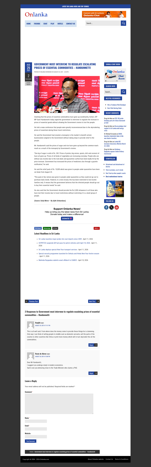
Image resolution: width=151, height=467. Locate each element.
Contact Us (109, 459)
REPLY (97, 228)
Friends (37, 23)
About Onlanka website (96, 459)
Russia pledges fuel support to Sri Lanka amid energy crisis (115, 128)
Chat (45, 23)
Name (27, 418)
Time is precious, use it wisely (114, 170)
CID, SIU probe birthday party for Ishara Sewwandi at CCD (114, 120)
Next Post (92, 301)
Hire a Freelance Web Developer (116, 104)
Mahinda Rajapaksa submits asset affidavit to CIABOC (58, 260)
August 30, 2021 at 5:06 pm (42, 356)
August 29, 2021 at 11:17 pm (42, 325)
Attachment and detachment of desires (115, 165)
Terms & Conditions (121, 459)
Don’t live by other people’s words (116, 173)
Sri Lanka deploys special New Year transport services (58, 250)
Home (29, 23)
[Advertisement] (75, 44)
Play (52, 23)
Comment (29, 392)
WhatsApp (47, 228)
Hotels (60, 23)
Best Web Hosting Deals (114, 108)
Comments (28, 79)
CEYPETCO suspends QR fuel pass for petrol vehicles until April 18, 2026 (64, 243)
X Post (55, 228)
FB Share (38, 228)
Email (27, 425)
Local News (28, 83)
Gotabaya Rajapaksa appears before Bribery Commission (114, 151)
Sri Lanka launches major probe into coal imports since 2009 (60, 239)
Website (28, 433)
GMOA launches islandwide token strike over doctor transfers (113, 135)
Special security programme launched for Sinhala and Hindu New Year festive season (69, 254)
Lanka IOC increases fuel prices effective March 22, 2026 (115, 143)
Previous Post (33, 301)
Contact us (70, 23)
